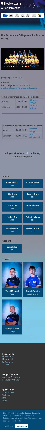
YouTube (9, 362)
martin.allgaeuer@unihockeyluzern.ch (19, 88)
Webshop (6, 395)
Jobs (4, 397)
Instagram (9, 356)
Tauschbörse (8, 392)
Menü (39, 5)
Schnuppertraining (10, 379)
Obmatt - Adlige (34, 101)
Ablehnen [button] (9, 426)
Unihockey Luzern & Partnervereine (11, 5)
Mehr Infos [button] (17, 421)
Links (4, 400)
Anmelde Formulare (11, 377)
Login (29, 5)
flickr (7, 364)
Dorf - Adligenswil (34, 135)
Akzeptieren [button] (22, 426)
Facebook (9, 359)
